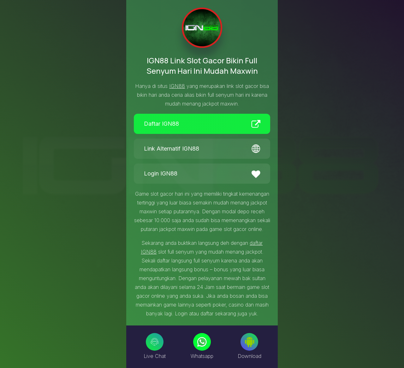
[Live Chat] (154, 342)
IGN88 (177, 86)
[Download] (249, 342)
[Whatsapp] (202, 342)
